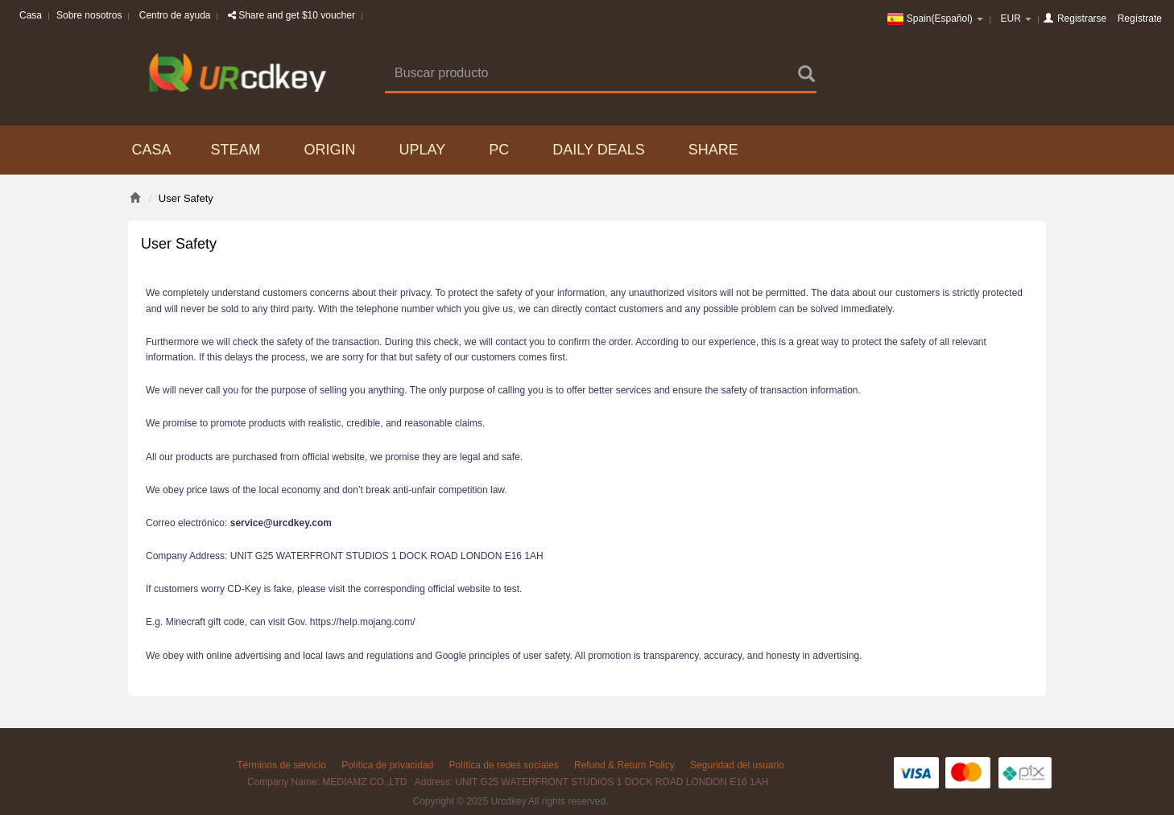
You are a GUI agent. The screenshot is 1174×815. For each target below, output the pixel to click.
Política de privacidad (387, 765)
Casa (30, 15)
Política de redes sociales (504, 765)
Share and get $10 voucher (291, 15)
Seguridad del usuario (737, 765)
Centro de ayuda (175, 15)
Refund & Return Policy (624, 765)
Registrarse (1081, 18)
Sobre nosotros (89, 15)
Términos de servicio (281, 765)
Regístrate (1140, 18)
